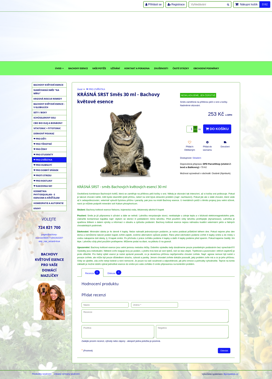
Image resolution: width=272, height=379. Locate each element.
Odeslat (224, 350)
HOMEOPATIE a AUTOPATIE (48, 203)
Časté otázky (181, 68)
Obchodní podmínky (206, 68)
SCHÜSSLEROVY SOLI (44, 117)
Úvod (59, 68)
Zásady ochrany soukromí (67, 374)
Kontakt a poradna (137, 68)
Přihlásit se (153, 4)
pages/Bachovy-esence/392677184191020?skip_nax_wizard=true (49, 237)
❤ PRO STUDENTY (43, 154)
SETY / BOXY (40, 112)
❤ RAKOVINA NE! (42, 186)
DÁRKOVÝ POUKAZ (43, 133)
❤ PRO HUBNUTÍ (42, 164)
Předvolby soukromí (42, 374)
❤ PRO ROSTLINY (42, 180)
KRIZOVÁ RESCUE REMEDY (47, 98)
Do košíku (217, 129)
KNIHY (37, 208)
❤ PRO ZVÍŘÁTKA (42, 159)
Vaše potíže (99, 68)
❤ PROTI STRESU (42, 175)
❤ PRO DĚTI (39, 138)
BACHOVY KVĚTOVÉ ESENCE (48, 84)
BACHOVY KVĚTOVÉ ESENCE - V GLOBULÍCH (49, 105)
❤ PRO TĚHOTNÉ (42, 143)
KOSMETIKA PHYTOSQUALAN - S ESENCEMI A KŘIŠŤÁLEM (46, 194)
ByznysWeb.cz (231, 374)
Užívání (115, 68)
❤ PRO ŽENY (40, 149)
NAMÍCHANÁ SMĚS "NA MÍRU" (46, 91)
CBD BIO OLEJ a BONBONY (47, 123)
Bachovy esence (78, 68)
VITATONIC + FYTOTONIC (47, 128)
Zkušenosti (161, 68)
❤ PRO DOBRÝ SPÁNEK (45, 170)
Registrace (176, 4)
